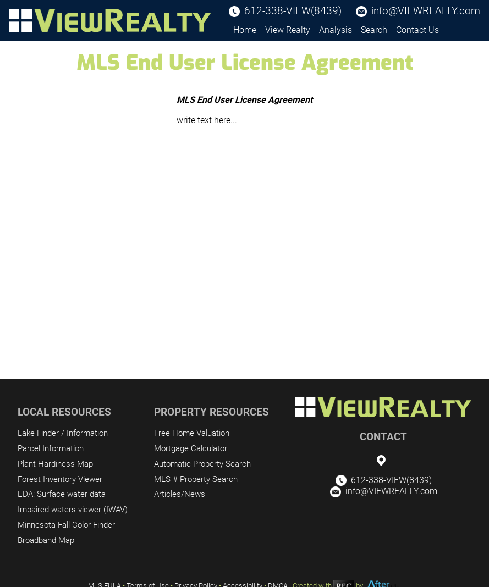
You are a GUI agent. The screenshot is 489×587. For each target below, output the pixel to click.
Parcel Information (51, 448)
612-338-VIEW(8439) (293, 10)
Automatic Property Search (202, 464)
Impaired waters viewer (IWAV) (73, 509)
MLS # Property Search (196, 479)
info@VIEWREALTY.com (425, 10)
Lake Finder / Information (63, 433)
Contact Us (417, 30)
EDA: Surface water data (62, 494)
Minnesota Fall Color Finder (66, 525)
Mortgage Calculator (190, 448)
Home (244, 30)
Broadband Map (46, 540)
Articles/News (179, 494)
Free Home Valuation (191, 433)
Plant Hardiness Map (55, 464)
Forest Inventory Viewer (60, 479)
